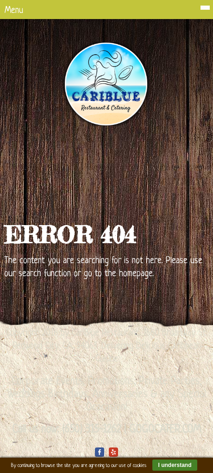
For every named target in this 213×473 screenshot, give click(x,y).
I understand (174, 465)
